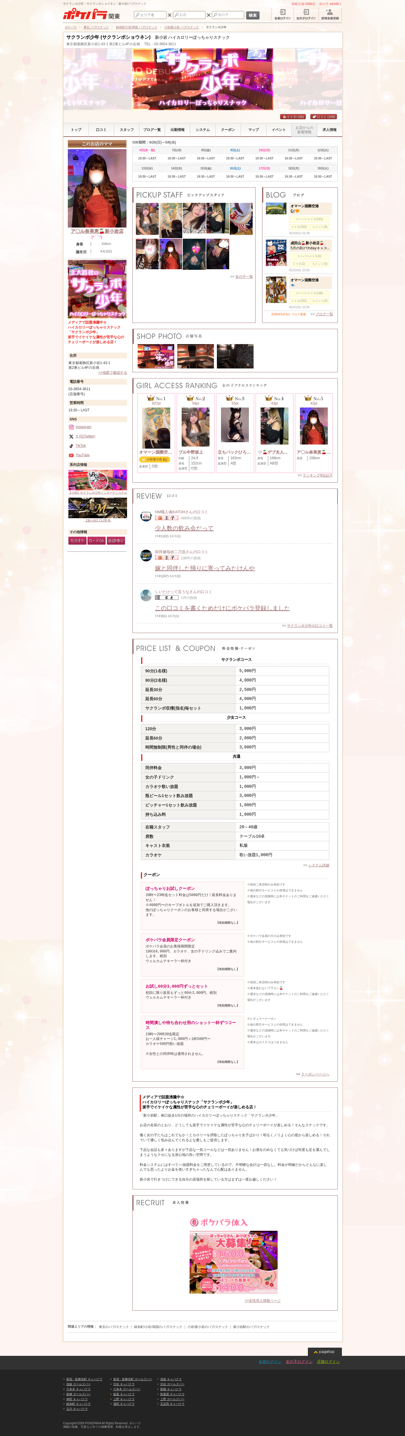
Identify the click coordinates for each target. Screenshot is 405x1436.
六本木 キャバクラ (78, 1389)
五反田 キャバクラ (172, 1403)
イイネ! (293, 117)
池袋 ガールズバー (78, 1384)
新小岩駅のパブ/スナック (251, 1327)
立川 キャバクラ (77, 1408)
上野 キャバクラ (124, 1399)
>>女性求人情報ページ (263, 1301)
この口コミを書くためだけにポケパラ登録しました (222, 608)
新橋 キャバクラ (171, 1389)
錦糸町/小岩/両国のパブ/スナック (158, 1327)
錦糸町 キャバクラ (78, 1403)
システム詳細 (318, 865)
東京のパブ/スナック (114, 1327)
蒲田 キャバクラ (124, 1403)
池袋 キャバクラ (171, 1379)
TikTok (77, 446)
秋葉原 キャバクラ (172, 1394)
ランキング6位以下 (318, 475)
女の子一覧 (244, 277)
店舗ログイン (328, 1361)
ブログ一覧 (324, 314)
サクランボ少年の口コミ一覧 (310, 626)
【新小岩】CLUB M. (97, 510)
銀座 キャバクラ (124, 1394)
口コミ (323, 117)
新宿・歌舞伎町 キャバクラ (84, 1379)
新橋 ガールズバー (78, 1394)
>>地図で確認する (112, 373)
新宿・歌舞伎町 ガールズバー (132, 1379)
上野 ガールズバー (172, 1399)
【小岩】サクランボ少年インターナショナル (97, 482)
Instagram (79, 427)
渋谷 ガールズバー (172, 1384)
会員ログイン (270, 1361)
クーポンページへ (315, 1074)
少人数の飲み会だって (184, 528)
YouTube (79, 455)
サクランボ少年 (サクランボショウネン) (108, 37)
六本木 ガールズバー (127, 1389)
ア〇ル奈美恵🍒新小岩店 (97, 231)
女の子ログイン (299, 1361)
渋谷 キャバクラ (124, 1384)
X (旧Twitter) (81, 436)
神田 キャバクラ (77, 1399)
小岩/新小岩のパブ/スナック (208, 1327)
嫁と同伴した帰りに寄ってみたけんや (205, 568)
